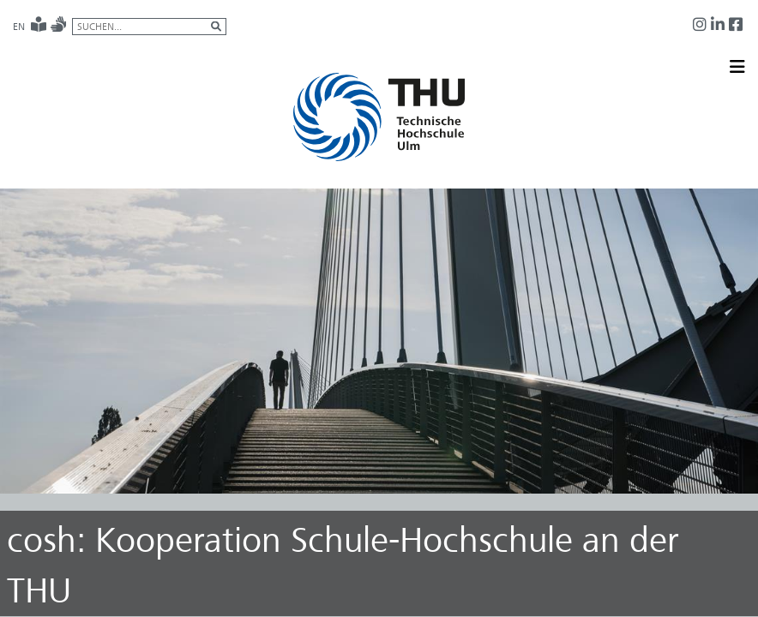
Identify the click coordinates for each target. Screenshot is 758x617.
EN (19, 27)
